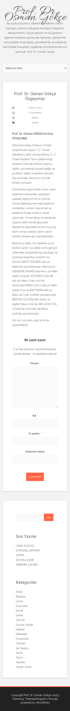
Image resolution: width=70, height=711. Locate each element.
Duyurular (22, 605)
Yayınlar (20, 662)
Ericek (19, 610)
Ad (35, 415)
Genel (35, 122)
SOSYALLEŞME (25, 559)
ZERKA (20, 555)
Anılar (19, 591)
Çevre (19, 601)
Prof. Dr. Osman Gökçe (35, 28)
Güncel (20, 619)
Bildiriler (21, 596)
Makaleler (21, 634)
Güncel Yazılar (24, 624)
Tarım (19, 657)
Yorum (35, 363)
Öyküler (20, 643)
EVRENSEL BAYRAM (28, 550)
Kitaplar (20, 629)
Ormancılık (22, 638)
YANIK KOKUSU (25, 545)
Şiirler (19, 652)
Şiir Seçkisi (22, 648)
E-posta (35, 433)
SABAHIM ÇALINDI (27, 564)
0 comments (35, 112)
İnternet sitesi (35, 451)
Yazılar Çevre (24, 666)
